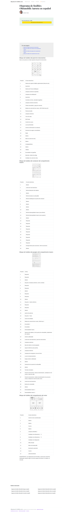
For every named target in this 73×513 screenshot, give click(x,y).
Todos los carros (27, 1)
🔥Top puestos (42, 1)
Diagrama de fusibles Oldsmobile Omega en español (20, 489)
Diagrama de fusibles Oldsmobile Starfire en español (47, 489)
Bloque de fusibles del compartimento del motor (31, 53)
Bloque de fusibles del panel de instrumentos (31, 47)
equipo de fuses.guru (40, 509)
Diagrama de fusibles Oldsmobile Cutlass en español (20, 491)
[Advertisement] (36, 33)
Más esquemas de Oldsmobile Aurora (37, 22)
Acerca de (32, 1)
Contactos (37, 1)
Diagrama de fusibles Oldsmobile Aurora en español (46, 493)
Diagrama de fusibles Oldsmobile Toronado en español (20, 493)
